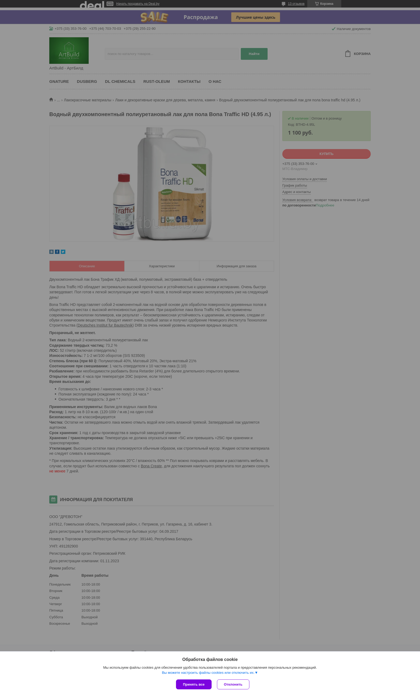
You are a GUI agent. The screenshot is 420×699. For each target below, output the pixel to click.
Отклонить (233, 684)
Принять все (194, 684)
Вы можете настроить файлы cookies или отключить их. (208, 673)
